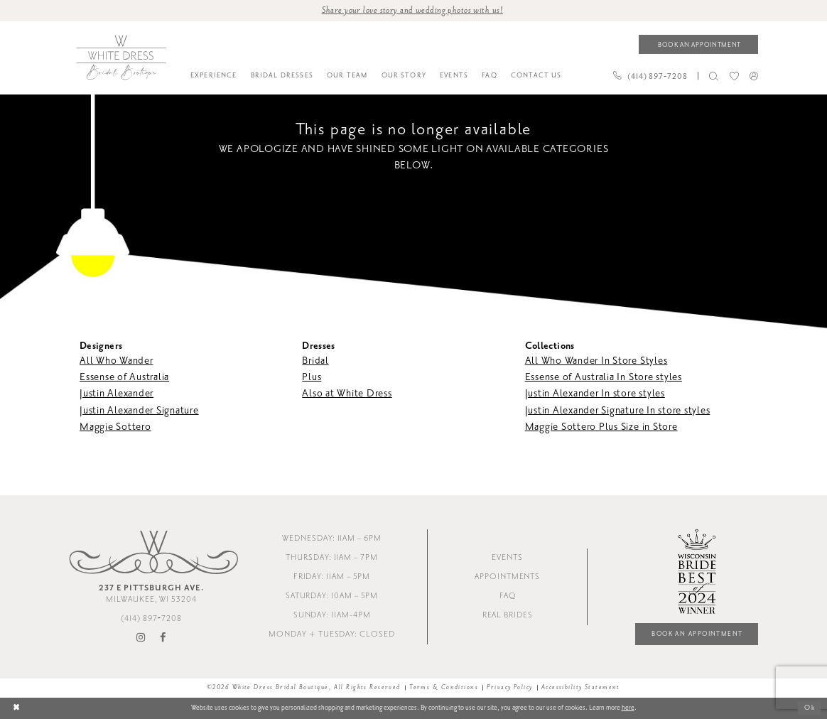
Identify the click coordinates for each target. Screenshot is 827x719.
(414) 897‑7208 (151, 618)
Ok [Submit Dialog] (809, 708)
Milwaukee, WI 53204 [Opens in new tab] (151, 594)
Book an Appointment (696, 633)
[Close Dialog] (16, 708)
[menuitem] (213, 76)
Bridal (315, 360)
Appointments (507, 576)
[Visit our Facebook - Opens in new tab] (163, 638)
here (628, 707)
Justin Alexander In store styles (595, 394)
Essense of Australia (124, 377)
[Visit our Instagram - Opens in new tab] (141, 638)
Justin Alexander (116, 394)
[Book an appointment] (698, 44)
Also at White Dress (346, 394)
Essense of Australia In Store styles (603, 377)
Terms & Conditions (443, 687)
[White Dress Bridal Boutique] (121, 57)
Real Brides (507, 615)
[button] (753, 75)
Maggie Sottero (115, 426)
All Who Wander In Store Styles (596, 360)
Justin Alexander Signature (139, 410)
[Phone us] (650, 76)
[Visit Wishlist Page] (734, 76)
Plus (311, 377)
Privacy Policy (509, 687)
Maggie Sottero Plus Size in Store (601, 426)
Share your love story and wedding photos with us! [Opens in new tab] (412, 10)
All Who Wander (116, 360)
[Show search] (714, 76)
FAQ (507, 595)
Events (507, 557)
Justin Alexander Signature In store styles (617, 410)
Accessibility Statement (580, 687)
